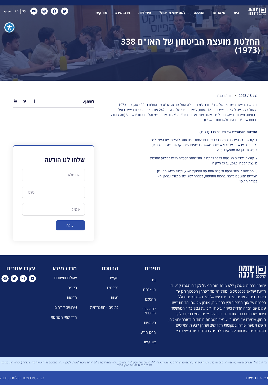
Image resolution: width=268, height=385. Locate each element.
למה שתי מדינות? (172, 12)
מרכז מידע (122, 12)
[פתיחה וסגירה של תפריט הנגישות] (9, 10)
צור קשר (101, 12)
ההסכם (199, 12)
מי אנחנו (219, 12)
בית (236, 12)
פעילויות (144, 12)
